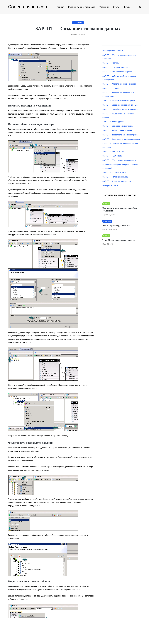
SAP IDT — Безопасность (113, 151)
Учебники (104, 7)
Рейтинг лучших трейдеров (81, 7)
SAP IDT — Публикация (112, 156)
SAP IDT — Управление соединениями (119, 84)
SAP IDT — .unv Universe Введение (117, 72)
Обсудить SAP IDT (110, 186)
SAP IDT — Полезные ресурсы (115, 177)
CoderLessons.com (28, 7)
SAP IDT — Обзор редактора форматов (119, 160)
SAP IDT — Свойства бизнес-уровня (118, 126)
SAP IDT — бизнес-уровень (114, 121)
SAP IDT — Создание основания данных (119, 105)
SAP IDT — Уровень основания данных (119, 100)
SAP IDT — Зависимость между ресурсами (121, 139)
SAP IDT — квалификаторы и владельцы (120, 109)
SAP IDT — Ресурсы (110, 63)
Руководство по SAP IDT (113, 51)
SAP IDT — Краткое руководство (116, 181)
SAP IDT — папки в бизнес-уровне (117, 130)
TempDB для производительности (118, 240)
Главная (60, 7)
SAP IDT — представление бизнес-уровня (120, 135)
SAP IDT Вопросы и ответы (114, 172)
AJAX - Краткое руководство (116, 225)
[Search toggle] (139, 7)
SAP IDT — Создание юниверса (116, 67)
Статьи (116, 7)
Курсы (127, 7)
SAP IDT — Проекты (111, 88)
